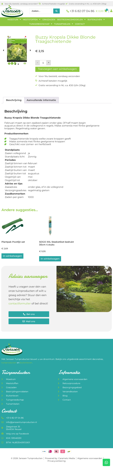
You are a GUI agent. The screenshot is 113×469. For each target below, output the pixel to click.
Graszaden (48, 19)
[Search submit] (56, 11)
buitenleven (26, 363)
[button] (3, 50)
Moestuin (14, 19)
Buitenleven (96, 19)
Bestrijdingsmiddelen (71, 19)
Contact (80, 24)
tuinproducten (9, 363)
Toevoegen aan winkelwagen (57, 69)
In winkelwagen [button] (12, 256)
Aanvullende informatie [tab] (41, 100)
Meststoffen (31, 19)
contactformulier (20, 304)
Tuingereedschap (40, 24)
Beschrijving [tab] (13, 100)
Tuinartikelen (63, 24)
